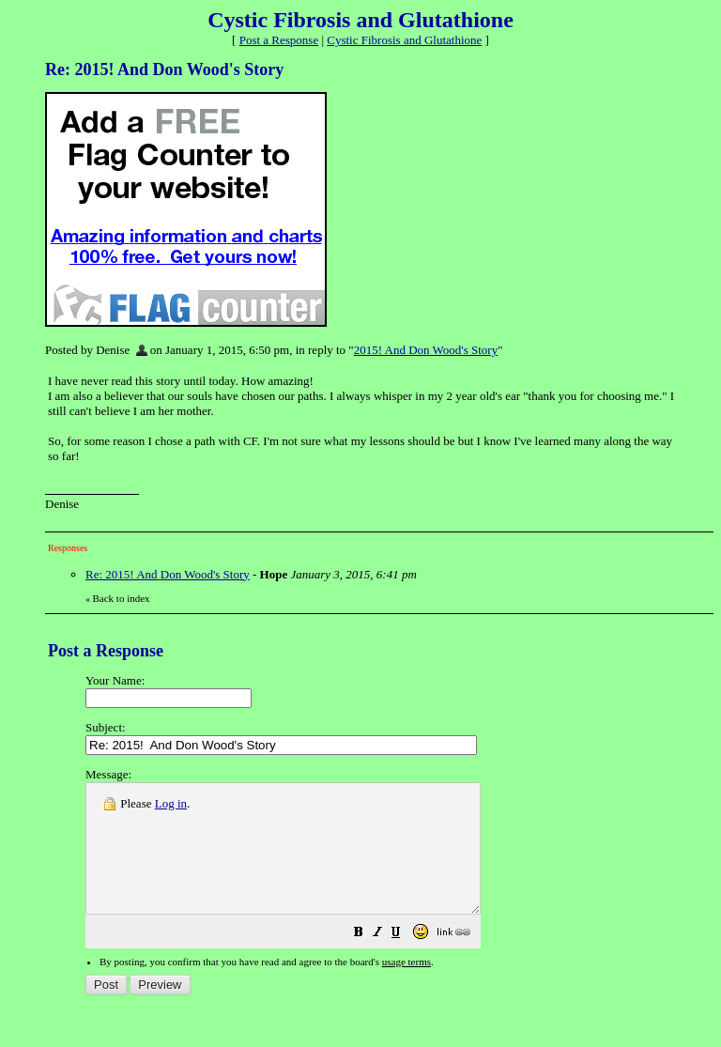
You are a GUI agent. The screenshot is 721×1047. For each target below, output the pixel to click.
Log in (171, 803)
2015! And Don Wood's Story (426, 350)
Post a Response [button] (279, 40)
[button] (405, 960)
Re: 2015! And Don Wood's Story (167, 574)
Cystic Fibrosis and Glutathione (404, 40)
